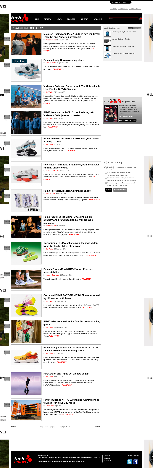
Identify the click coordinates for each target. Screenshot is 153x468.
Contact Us (96, 457)
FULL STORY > (58, 69)
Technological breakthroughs (118, 175)
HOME (36, 19)
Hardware (45, 457)
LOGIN (113, 8)
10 (69, 427)
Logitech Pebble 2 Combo (121, 39)
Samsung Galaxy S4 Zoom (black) (124, 46)
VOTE (108, 190)
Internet (70, 457)
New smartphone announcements (119, 172)
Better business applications (117, 185)
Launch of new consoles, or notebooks (121, 178)
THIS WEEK (137, 28)
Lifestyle (64, 457)
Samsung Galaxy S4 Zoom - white (124, 32)
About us (107, 455)
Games (83, 457)
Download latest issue (127, 120)
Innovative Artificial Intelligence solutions (122, 180)
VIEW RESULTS (120, 190)
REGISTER (123, 8)
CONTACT (84, 19)
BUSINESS (71, 19)
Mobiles (51, 457)
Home (39, 457)
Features (89, 457)
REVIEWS (47, 19)
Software (77, 457)
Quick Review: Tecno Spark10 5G (123, 53)
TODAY (130, 28)
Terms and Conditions (78, 461)
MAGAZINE (98, 19)
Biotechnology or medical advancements (122, 183)
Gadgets (58, 457)
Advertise (107, 458)
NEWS (59, 19)
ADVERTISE (135, 8)
